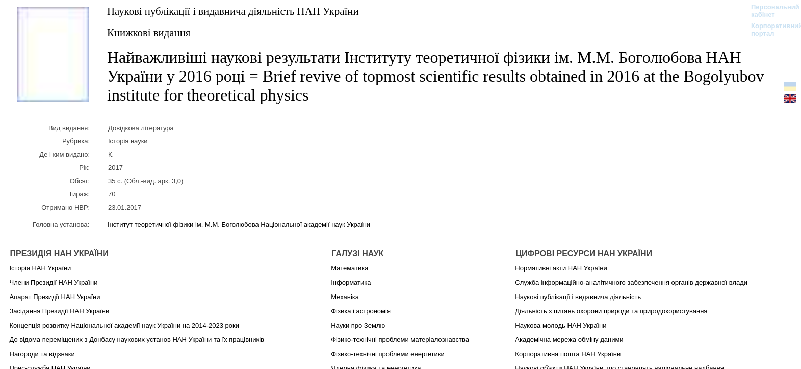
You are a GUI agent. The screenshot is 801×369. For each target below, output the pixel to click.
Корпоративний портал (770, 29)
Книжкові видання (148, 32)
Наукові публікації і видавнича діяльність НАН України (233, 11)
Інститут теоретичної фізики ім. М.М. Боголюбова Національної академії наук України (239, 224)
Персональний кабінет (770, 10)
